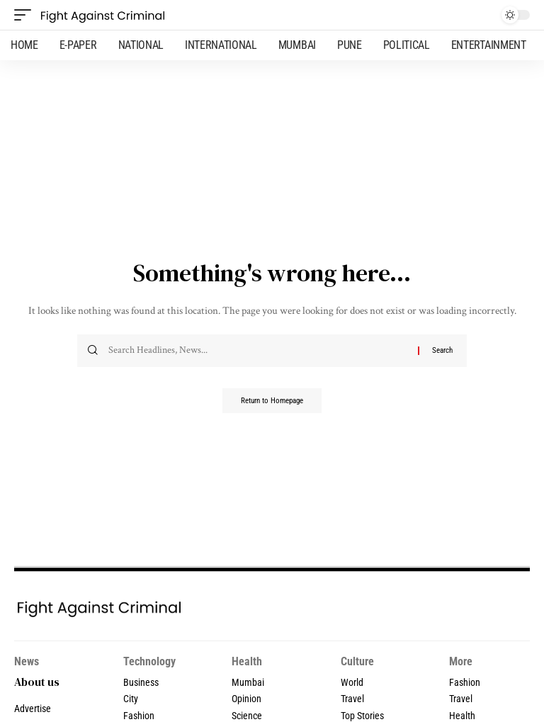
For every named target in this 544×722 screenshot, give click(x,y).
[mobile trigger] (26, 15)
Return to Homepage (272, 402)
